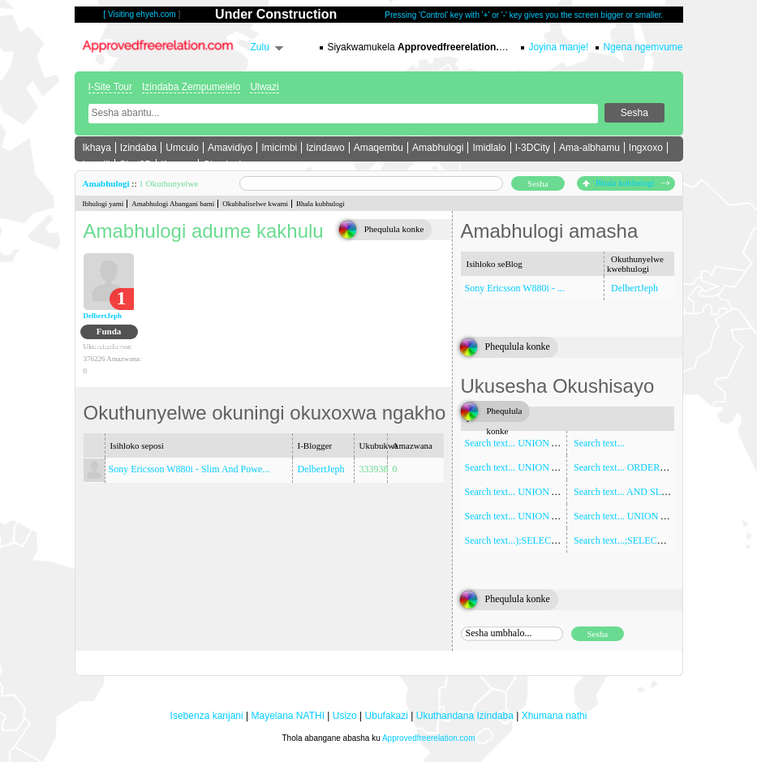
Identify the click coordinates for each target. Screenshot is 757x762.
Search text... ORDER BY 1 (628, 467)
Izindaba (138, 147)
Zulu (260, 47)
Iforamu (177, 164)
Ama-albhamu (589, 147)
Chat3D (136, 164)
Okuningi (222, 164)
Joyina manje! (558, 47)
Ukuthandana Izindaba (465, 715)
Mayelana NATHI (287, 715)
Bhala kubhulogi (626, 182)
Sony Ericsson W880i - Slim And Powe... (189, 469)
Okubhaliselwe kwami (255, 204)
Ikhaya (97, 147)
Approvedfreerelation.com (428, 738)
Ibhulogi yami (103, 204)
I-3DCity (532, 147)
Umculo (182, 147)
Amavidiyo (230, 147)
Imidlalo (488, 147)
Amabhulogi (437, 147)
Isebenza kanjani (206, 715)
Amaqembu (378, 147)
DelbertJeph (103, 316)
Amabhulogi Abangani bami (172, 204)
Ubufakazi (386, 715)
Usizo (345, 715)
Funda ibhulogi (109, 332)
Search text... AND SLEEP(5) (632, 491)
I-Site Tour (110, 87)
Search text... (599, 443)
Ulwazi (264, 87)
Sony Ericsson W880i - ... (515, 288)
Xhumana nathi (554, 715)
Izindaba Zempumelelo (191, 87)
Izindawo (325, 147)
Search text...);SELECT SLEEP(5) (532, 540)
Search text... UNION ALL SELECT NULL (550, 491)
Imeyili (96, 164)
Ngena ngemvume (642, 47)
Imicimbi (279, 147)
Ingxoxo (646, 147)
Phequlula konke (394, 229)
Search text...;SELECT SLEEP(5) (639, 540)
